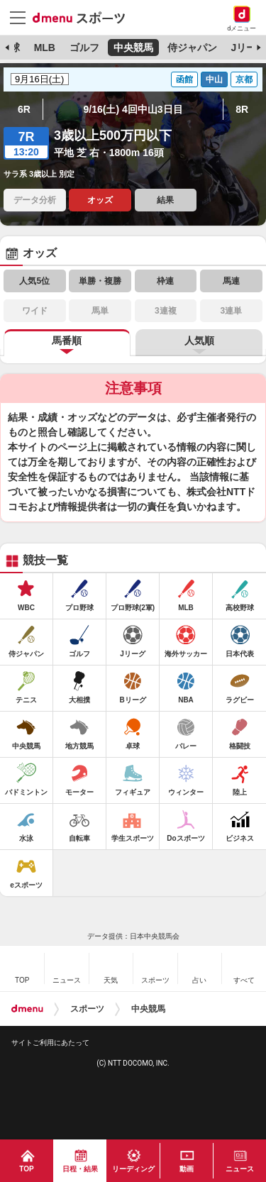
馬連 (231, 281)
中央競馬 (133, 47)
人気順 (199, 340)
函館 (184, 79)
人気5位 (34, 281)
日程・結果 (80, 1169)
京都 (244, 79)
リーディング (133, 1169)
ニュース (240, 1169)
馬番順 (67, 340)
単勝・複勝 (100, 281)
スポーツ (87, 1009)
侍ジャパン (192, 47)
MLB (44, 47)
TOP (26, 1169)
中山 (214, 79)
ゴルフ (84, 47)
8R (241, 109)
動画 (186, 1169)
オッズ (100, 200)
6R (24, 109)
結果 (165, 200)
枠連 (165, 281)
